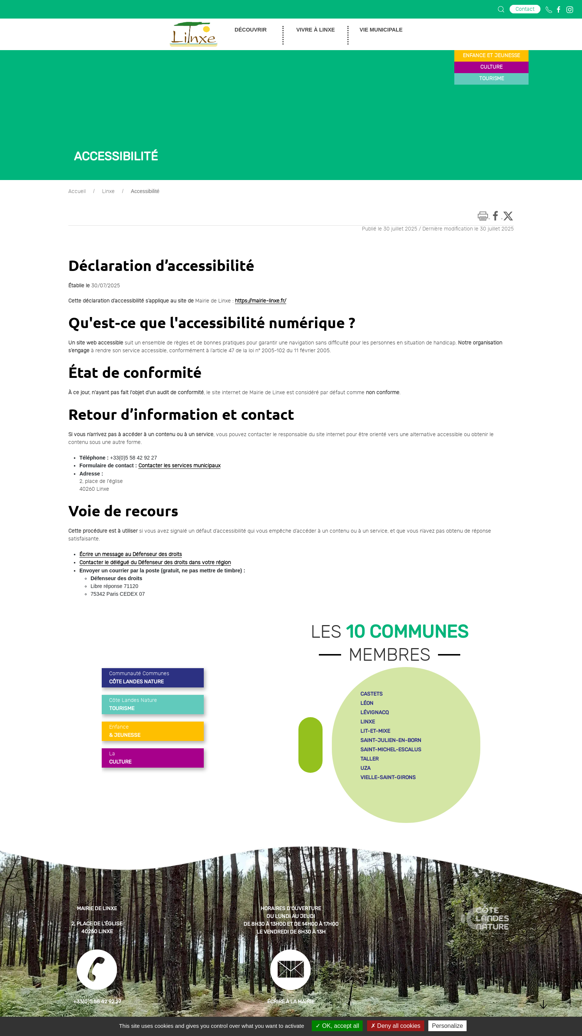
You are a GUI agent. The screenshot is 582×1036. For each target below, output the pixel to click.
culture (491, 67)
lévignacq (374, 712)
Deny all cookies (396, 1026)
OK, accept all (337, 1026)
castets (371, 694)
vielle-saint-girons (388, 777)
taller (369, 759)
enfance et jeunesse (491, 55)
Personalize (447, 1026)
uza (365, 768)
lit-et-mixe (375, 731)
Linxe (108, 191)
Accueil (77, 191)
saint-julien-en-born (390, 740)
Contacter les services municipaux (179, 465)
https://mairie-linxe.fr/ (260, 301)
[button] (501, 9)
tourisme (491, 78)
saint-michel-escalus (390, 749)
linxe (367, 722)
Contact (525, 9)
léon (366, 703)
